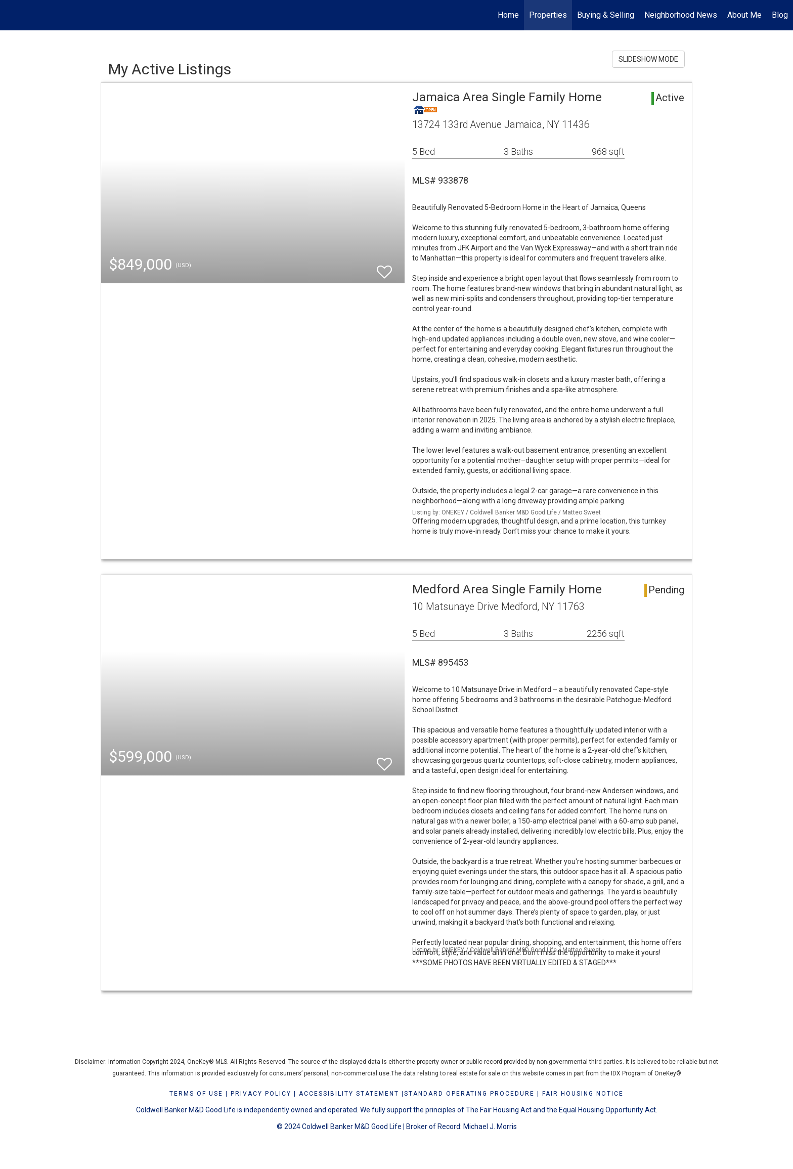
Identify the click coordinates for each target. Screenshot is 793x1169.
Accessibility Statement (349, 1093)
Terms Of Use (196, 1093)
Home (508, 15)
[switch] (384, 267)
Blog (780, 15)
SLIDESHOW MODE (648, 59)
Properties (548, 15)
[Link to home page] (13, 15)
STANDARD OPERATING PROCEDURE (469, 1093)
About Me (744, 15)
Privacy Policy (261, 1093)
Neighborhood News (680, 15)
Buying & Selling (605, 15)
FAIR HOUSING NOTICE (583, 1093)
